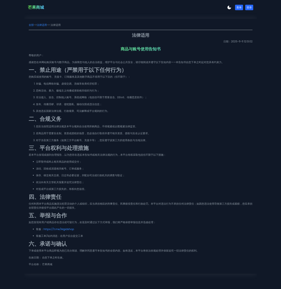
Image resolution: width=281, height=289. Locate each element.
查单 (239, 7)
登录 (249, 7)
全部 (31, 25)
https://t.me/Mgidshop (59, 229)
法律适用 (42, 25)
